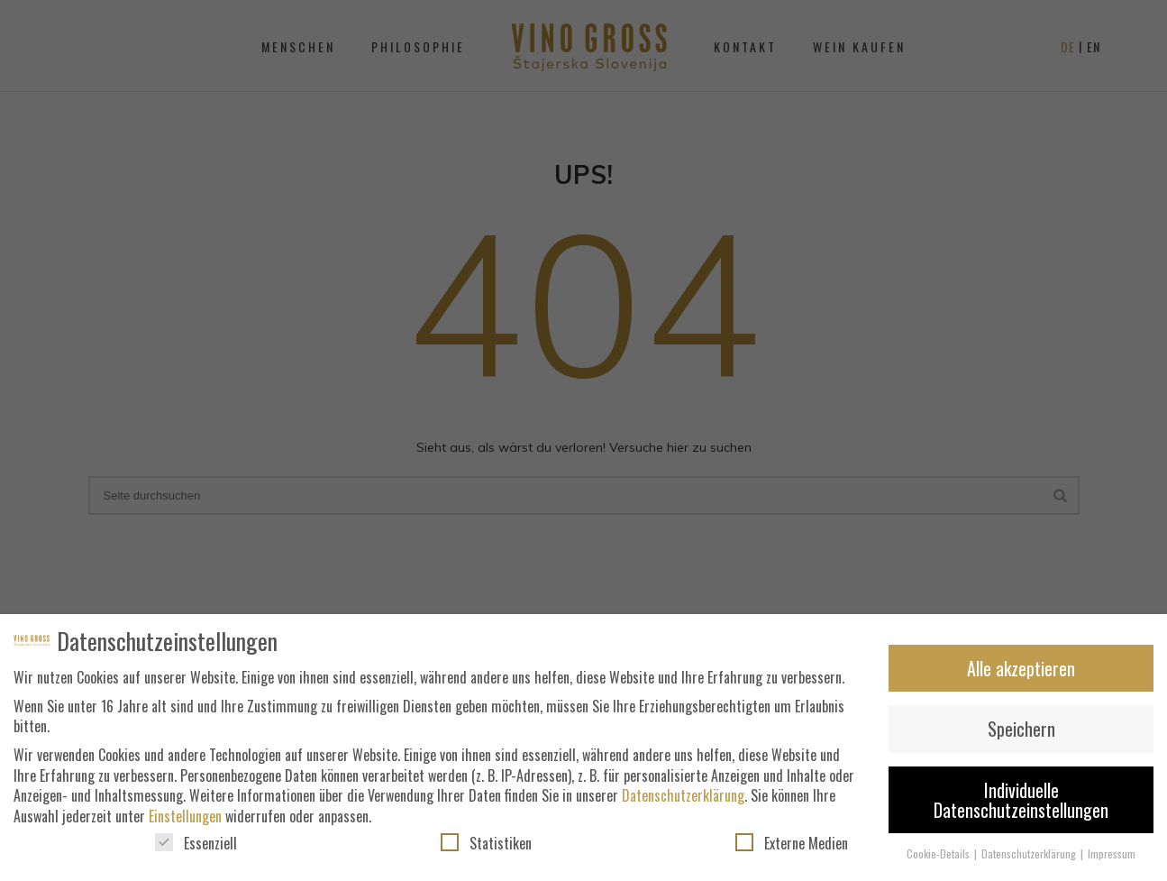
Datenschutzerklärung (683, 801)
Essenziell (196, 848)
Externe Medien (791, 848)
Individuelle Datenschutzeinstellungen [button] (1021, 805)
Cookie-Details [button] (939, 859)
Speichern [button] (1021, 734)
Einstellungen (185, 821)
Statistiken (486, 848)
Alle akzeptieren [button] (1021, 673)
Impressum (1111, 859)
